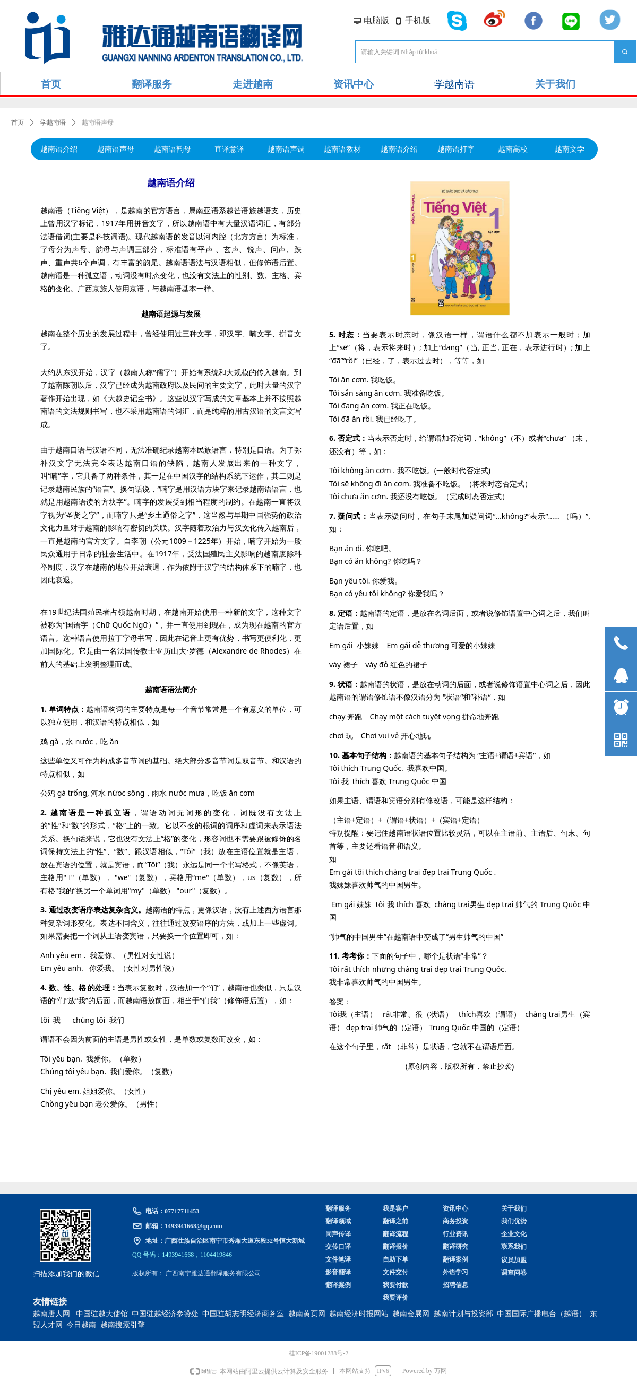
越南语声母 (98, 122)
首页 (17, 122)
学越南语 (53, 122)
